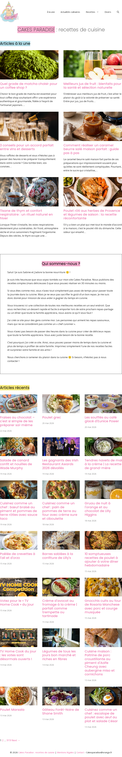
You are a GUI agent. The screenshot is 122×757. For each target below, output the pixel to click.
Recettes (94, 12)
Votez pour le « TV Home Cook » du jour (17, 602)
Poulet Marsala (12, 709)
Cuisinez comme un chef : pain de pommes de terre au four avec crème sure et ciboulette (59, 511)
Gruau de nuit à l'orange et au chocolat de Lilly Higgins (98, 509)
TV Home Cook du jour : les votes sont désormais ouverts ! (18, 655)
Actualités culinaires (70, 11)
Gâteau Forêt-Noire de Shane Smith (60, 711)
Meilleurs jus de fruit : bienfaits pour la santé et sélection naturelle (92, 86)
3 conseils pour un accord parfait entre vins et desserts (27, 147)
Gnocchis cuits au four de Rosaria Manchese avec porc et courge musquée (103, 606)
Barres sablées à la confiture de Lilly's (57, 556)
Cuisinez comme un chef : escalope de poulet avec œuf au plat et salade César (101, 715)
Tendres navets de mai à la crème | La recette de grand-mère (103, 464)
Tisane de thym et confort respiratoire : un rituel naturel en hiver (26, 214)
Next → (16, 740)
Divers (108, 11)
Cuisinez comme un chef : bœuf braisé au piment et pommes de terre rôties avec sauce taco (18, 511)
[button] (118, 12)
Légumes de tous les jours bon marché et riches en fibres (59, 655)
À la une (51, 11)
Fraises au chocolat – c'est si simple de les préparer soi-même (17, 421)
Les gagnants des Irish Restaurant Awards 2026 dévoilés (60, 464)
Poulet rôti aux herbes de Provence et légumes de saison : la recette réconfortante (91, 214)
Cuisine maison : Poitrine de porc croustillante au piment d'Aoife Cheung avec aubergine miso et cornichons (100, 662)
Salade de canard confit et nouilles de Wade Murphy (16, 464)
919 (9, 740)
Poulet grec (51, 417)
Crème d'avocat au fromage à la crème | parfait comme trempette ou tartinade (59, 608)
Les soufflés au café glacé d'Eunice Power (102, 419)
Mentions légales (65, 752)
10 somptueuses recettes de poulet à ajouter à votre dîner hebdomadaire (101, 560)
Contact (80, 752)
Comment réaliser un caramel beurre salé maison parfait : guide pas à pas (91, 149)
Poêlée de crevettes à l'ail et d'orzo (17, 556)
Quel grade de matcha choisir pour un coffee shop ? (28, 86)
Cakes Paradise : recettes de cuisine (36, 752)
